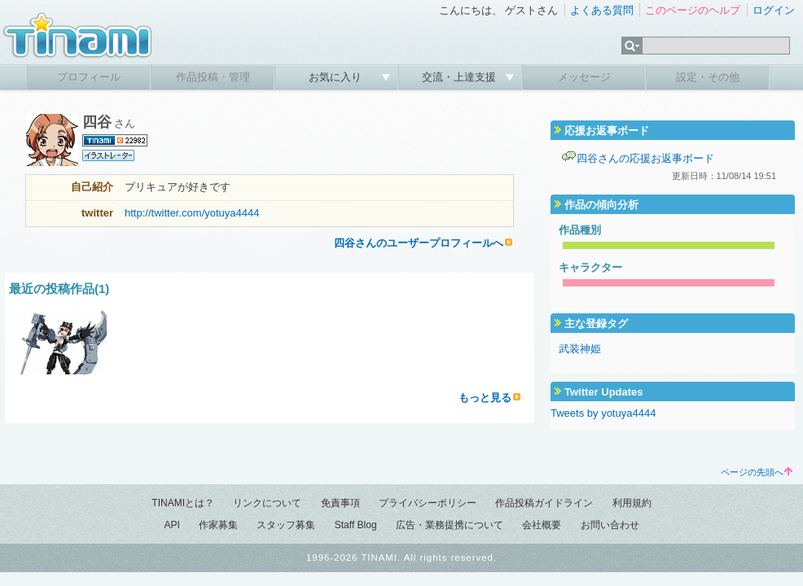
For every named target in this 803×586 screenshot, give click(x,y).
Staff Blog (356, 525)
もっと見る (485, 397)
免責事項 (340, 503)
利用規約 (632, 503)
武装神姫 (580, 349)
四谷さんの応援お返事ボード (645, 158)
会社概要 (541, 525)
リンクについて (267, 503)
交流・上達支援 (460, 77)
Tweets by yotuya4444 (603, 413)
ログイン (774, 10)
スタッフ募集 (286, 525)
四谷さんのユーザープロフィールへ (418, 243)
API (171, 525)
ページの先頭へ (756, 472)
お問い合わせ (610, 525)
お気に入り (337, 77)
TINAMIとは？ (182, 503)
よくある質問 (602, 10)
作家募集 (218, 525)
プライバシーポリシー (427, 503)
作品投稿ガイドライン (544, 503)
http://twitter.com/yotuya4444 (192, 213)
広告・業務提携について (449, 525)
